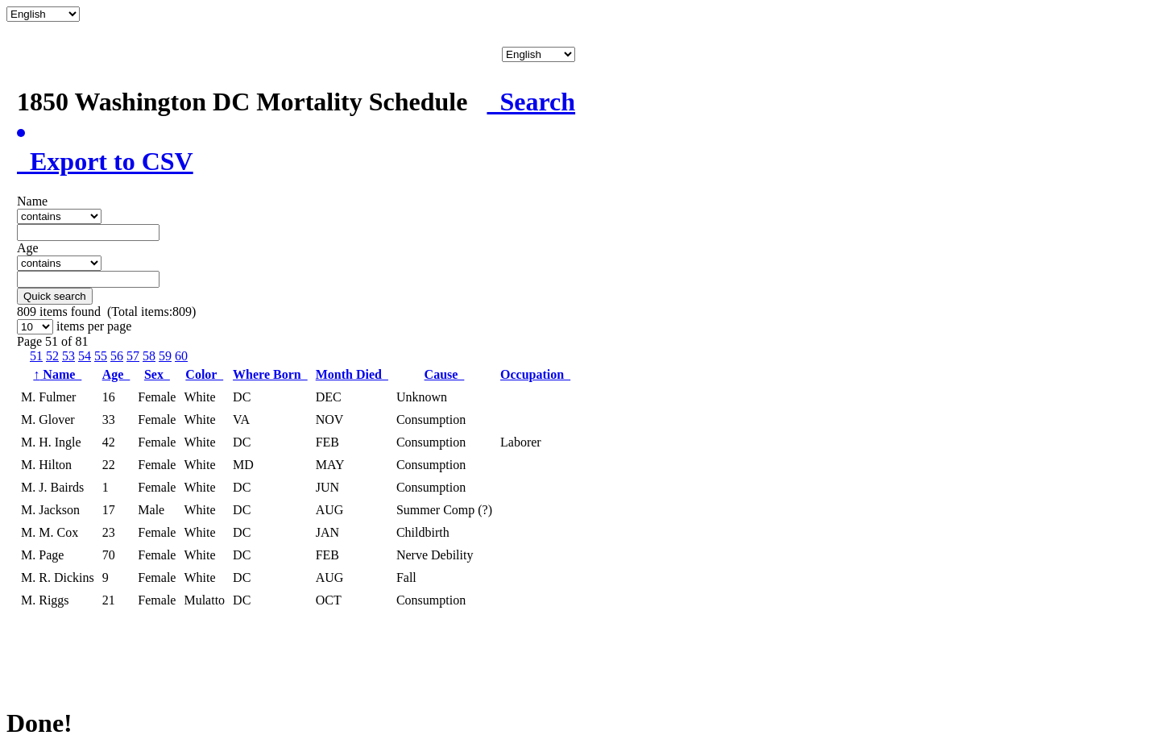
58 (149, 356)
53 (68, 356)
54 (84, 356)
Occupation (535, 374)
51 (36, 356)
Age (116, 374)
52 (52, 356)
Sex (157, 374)
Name (57, 374)
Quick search (54, 296)
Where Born (270, 374)
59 (165, 356)
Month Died (352, 374)
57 (132, 356)
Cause (445, 374)
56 (116, 356)
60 (181, 356)
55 (100, 356)
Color (204, 374)
